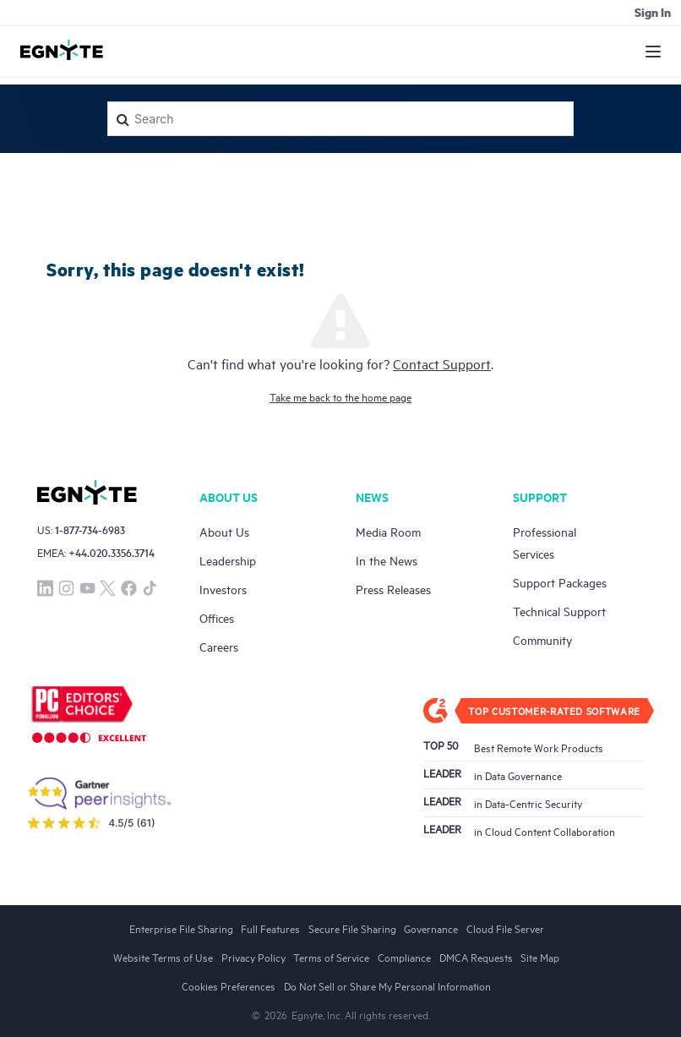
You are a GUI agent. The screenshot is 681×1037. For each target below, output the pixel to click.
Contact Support (442, 363)
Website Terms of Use (163, 956)
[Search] (340, 118)
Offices (216, 617)
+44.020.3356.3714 (111, 552)
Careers (218, 646)
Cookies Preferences (228, 985)
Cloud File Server (505, 928)
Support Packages (560, 582)
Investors (223, 589)
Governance (431, 928)
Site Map (539, 956)
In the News (386, 560)
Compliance (404, 956)
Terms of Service (331, 956)
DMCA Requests (476, 956)
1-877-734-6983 (90, 529)
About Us (224, 531)
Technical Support (559, 611)
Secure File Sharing (352, 928)
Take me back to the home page (340, 396)
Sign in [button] (653, 12)
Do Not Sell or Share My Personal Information (387, 985)
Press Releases (393, 589)
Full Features (270, 928)
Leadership (227, 560)
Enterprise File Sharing (181, 928)
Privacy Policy (253, 956)
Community (542, 639)
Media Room (388, 531)
